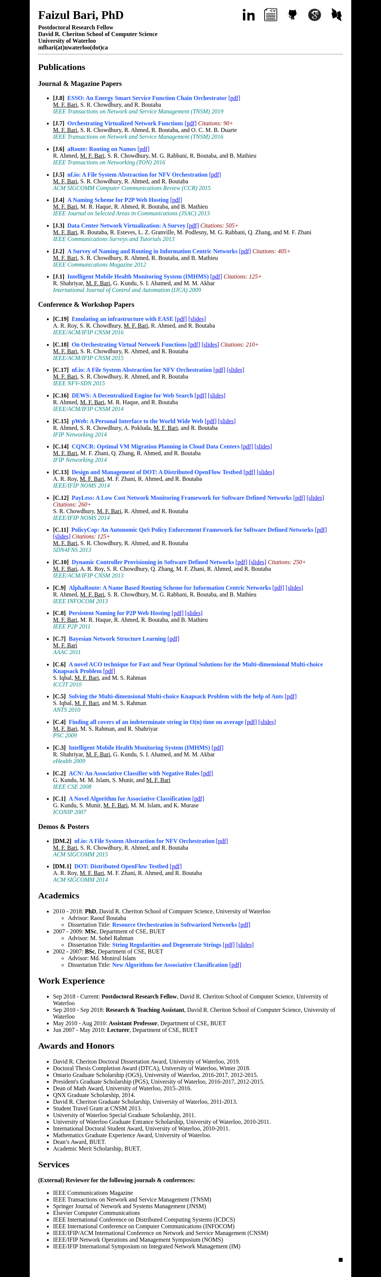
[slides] (197, 319)
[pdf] (234, 98)
